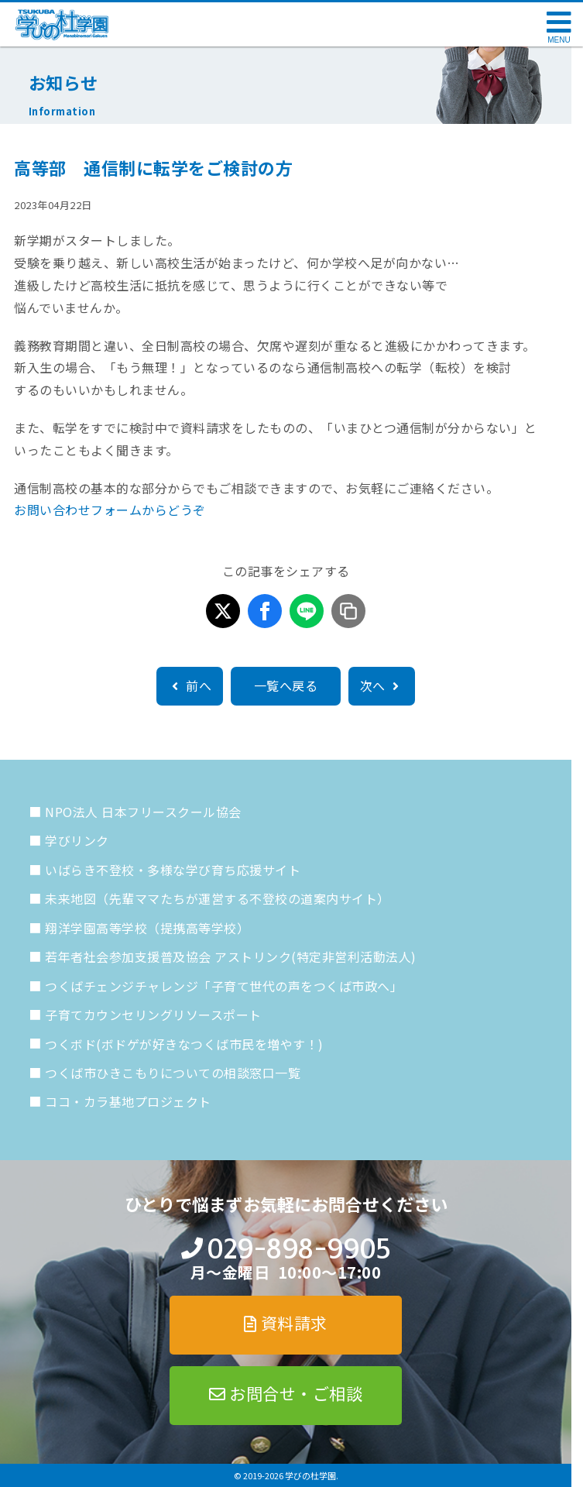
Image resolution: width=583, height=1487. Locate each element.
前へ (189, 685)
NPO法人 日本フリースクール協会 (143, 811)
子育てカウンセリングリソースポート (153, 1014)
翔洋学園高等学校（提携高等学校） (147, 928)
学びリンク (77, 840)
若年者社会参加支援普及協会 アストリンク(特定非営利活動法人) (231, 956)
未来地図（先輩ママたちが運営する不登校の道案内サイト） (217, 898)
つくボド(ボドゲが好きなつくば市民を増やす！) (184, 1044)
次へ (381, 685)
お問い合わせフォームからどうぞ (110, 509)
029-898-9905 (298, 1248)
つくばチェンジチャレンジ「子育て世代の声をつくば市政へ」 (224, 986)
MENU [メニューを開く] (558, 40)
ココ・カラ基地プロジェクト (128, 1101)
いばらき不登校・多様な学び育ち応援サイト (172, 869)
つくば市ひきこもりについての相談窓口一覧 (172, 1072)
